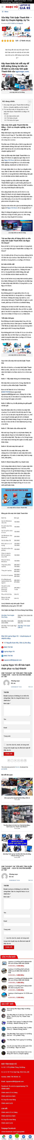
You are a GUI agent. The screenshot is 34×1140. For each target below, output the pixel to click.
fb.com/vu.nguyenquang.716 (18, 1086)
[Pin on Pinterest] (21, 760)
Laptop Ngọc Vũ (9, 651)
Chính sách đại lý (7, 1103)
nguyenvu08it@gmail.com (13, 660)
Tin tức (17, 767)
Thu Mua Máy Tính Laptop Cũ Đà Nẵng (19, 1040)
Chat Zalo (10, 1137)
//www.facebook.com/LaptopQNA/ (13, 1132)
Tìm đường (3, 1137)
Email (5, 728)
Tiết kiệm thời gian (13, 120)
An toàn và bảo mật (13, 116)
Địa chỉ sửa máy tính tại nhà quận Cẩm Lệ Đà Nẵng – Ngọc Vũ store (19, 1046)
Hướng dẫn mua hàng (8, 1099)
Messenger (23, 1137)
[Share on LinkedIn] (25, 760)
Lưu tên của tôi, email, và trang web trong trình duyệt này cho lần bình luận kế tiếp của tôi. (17, 747)
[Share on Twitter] (15, 760)
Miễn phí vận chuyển (20, 0)
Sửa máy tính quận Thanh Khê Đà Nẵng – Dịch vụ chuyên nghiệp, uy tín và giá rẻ (17, 106)
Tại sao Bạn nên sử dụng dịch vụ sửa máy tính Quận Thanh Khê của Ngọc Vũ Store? (16, 112)
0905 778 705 (8, 647)
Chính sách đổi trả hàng (9, 1092)
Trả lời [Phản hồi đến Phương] (30, 687)
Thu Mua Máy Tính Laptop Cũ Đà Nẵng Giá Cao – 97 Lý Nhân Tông (19, 1034)
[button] (29, 102)
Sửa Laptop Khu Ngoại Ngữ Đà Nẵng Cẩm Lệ (18, 1009)
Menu (5, 12)
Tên (5, 719)
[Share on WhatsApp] (8, 760)
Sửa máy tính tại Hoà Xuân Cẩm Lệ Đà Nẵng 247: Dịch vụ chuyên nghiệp (19, 1052)
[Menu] (2, 7)
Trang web (7, 736)
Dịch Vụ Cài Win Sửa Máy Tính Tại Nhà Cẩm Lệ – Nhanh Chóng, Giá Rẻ (19, 1028)
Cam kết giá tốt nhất (7, 0)
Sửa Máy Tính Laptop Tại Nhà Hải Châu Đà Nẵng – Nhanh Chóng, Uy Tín (19, 1022)
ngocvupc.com (22, 71)
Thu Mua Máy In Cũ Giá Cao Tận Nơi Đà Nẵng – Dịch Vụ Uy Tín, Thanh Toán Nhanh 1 (19, 1016)
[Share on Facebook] (12, 760)
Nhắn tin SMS (30, 1137)
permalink (4, 769)
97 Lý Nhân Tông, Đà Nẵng (16, 1067)
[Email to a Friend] (18, 760)
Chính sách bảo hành (8, 1096)
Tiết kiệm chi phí (12, 118)
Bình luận (7, 703)
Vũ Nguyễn (20, 23)
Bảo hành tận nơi (17, 2)
